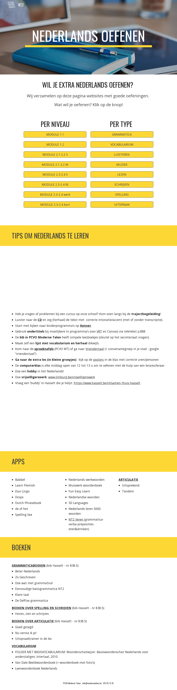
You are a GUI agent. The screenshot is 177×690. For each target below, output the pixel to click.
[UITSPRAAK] (122, 204)
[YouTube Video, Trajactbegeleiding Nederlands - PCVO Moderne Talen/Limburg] (88, 276)
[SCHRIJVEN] (122, 184)
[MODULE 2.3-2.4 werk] (55, 195)
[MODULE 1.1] (55, 134)
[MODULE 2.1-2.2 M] (55, 164)
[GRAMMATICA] (122, 134)
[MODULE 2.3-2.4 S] (55, 174)
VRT (99, 331)
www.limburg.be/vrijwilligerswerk (71, 377)
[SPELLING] (122, 195)
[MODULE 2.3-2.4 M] (55, 184)
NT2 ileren (76, 519)
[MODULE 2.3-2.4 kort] (55, 204)
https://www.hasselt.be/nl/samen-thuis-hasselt (107, 383)
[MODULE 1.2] (55, 144)
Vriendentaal (95, 349)
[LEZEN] (122, 174)
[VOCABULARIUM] (122, 144)
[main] (88, 37)
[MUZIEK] (122, 164)
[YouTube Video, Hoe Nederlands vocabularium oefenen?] (48, 421)
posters (98, 359)
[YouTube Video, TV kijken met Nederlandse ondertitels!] (129, 421)
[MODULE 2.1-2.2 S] (55, 154)
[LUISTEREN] (122, 154)
